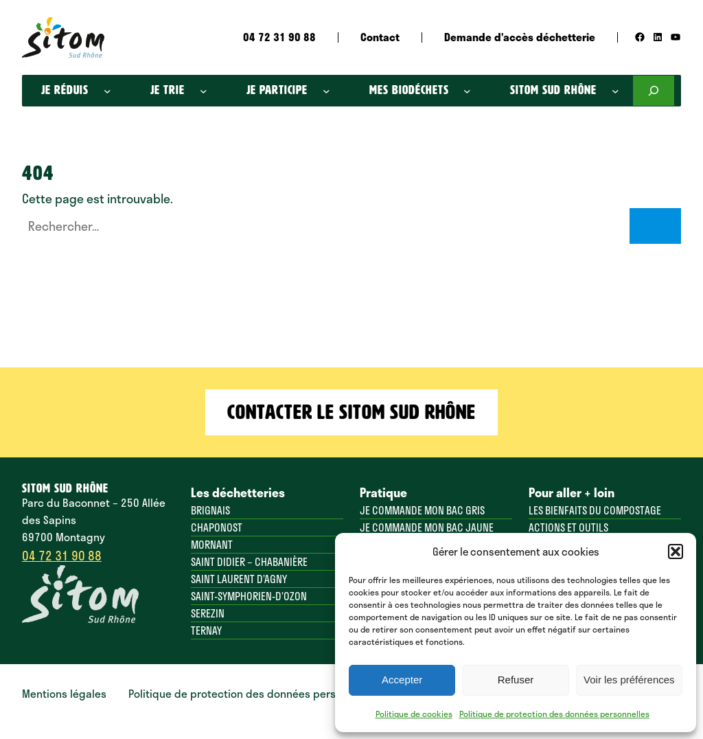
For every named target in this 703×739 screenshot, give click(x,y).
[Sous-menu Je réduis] (107, 91)
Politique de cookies (414, 713)
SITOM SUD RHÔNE (65, 488)
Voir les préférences (629, 679)
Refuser (516, 679)
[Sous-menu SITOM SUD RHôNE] (615, 91)
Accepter (402, 679)
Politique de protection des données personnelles (554, 713)
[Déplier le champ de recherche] (653, 91)
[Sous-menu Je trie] (203, 91)
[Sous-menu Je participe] (326, 91)
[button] (675, 551)
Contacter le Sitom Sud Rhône (351, 412)
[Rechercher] (655, 225)
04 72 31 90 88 (62, 555)
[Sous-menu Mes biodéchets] (467, 91)
